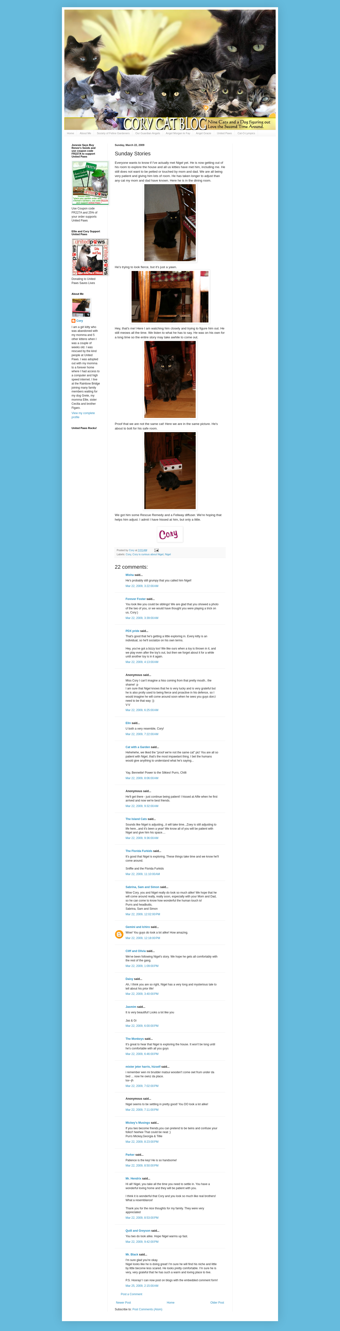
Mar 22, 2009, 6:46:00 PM (142, 1054)
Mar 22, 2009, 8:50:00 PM (142, 1165)
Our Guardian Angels (147, 133)
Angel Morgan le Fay (178, 133)
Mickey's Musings (138, 1122)
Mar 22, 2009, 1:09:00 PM (142, 966)
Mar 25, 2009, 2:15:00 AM (142, 1285)
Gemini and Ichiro (138, 927)
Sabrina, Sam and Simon (142, 887)
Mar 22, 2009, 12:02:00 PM (143, 914)
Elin (128, 723)
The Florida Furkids (139, 851)
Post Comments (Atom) (147, 1309)
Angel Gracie (203, 133)
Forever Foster (136, 599)
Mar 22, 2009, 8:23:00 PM (142, 1141)
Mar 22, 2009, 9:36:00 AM (142, 838)
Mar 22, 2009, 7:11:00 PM (142, 1109)
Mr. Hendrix (133, 1178)
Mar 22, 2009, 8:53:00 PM (142, 1217)
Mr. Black (132, 1254)
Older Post (217, 1302)
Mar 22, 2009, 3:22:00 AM (142, 586)
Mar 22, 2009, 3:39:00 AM (142, 618)
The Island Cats (136, 819)
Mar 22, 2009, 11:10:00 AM (143, 874)
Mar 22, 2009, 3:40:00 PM (142, 994)
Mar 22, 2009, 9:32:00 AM (142, 806)
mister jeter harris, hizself (143, 1066)
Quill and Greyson (138, 1230)
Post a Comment (131, 1294)
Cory (128, 554)
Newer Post (123, 1302)
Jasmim (131, 1007)
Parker (130, 1154)
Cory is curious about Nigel (148, 554)
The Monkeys (135, 1039)
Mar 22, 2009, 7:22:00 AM (142, 734)
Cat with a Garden (138, 747)
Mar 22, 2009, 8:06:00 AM (142, 778)
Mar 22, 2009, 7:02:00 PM (142, 1086)
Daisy (129, 979)
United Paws (224, 133)
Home (70, 133)
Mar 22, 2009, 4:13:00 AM (142, 662)
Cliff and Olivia (136, 951)
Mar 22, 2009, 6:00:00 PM (142, 1026)
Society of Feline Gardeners (113, 133)
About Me (85, 133)
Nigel (168, 554)
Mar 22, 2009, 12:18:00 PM (143, 938)
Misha (130, 575)
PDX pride (132, 631)
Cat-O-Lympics (246, 133)
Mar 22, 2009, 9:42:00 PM (142, 1241)
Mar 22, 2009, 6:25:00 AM (142, 710)
